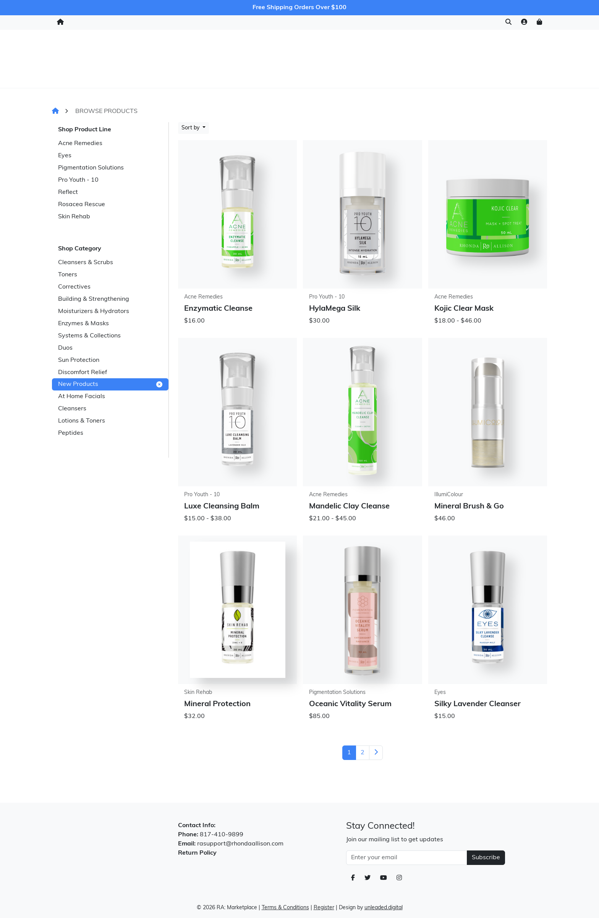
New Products (110, 384)
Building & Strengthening (93, 299)
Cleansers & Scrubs (85, 263)
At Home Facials (81, 397)
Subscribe (486, 858)
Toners (67, 275)
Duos (65, 348)
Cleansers (72, 409)
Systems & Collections (89, 336)
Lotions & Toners (81, 421)
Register (324, 908)
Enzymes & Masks (83, 324)
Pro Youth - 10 (78, 180)
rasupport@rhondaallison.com (240, 844)
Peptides (70, 433)
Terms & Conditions (285, 908)
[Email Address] (406, 857)
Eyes (64, 156)
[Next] (376, 752)
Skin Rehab (74, 217)
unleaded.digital (383, 908)
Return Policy (197, 853)
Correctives (74, 287)
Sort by (191, 128)
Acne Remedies (80, 143)
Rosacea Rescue (81, 205)
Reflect (68, 192)
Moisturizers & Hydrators (93, 311)
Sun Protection (78, 360)
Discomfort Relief (82, 372)
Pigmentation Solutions (91, 168)
